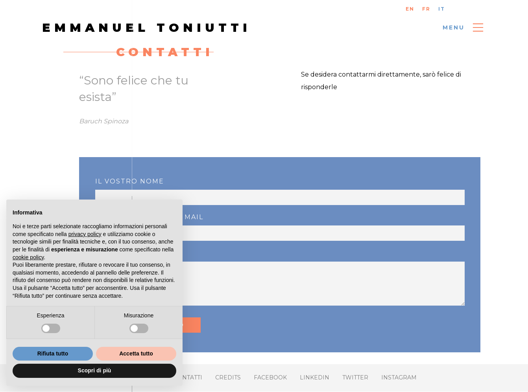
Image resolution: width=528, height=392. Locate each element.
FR (426, 9)
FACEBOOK (270, 377)
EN (410, 9)
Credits (228, 377)
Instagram (399, 377)
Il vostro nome (129, 181)
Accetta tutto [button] (136, 353)
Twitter (355, 377)
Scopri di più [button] (94, 370)
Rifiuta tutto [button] (52, 353)
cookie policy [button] (28, 257)
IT (441, 9)
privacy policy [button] (85, 234)
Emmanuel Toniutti (146, 27)
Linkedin (314, 377)
